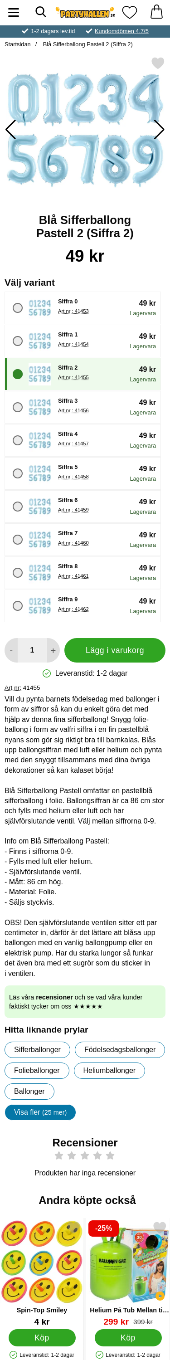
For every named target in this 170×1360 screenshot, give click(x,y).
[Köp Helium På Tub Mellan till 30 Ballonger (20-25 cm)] (128, 1337)
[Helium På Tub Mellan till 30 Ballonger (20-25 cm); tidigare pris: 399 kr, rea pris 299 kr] (128, 1273)
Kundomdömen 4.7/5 (122, 31)
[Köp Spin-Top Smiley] (42, 1337)
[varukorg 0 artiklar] (156, 12)
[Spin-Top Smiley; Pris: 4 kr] (42, 1273)
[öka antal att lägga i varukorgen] (53, 650)
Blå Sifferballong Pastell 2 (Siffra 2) (87, 44)
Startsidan (18, 44)
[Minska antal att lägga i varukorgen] (11, 650)
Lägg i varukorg (115, 650)
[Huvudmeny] (13, 12)
